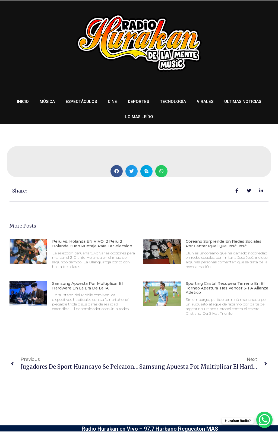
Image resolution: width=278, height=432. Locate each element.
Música (47, 101)
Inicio (23, 101)
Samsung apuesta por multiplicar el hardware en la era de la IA (87, 286)
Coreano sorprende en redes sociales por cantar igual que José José (223, 243)
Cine (112, 101)
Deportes (138, 101)
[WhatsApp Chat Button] (264, 420)
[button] (116, 171)
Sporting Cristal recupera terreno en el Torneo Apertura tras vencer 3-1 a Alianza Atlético (227, 288)
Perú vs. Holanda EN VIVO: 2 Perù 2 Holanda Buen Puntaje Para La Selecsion (92, 243)
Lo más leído (139, 116)
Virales (205, 101)
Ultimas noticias (242, 101)
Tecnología (173, 101)
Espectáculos (81, 101)
